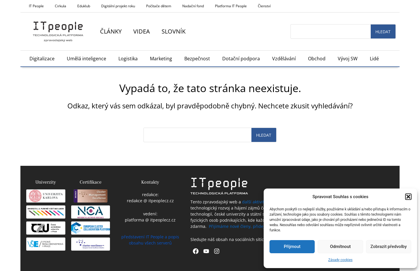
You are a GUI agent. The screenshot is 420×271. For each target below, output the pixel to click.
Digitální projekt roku (118, 5)
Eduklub (83, 5)
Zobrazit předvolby (388, 246)
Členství (264, 5)
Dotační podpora (241, 58)
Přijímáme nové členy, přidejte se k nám (248, 226)
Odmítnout (340, 246)
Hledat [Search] (383, 31)
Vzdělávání (284, 58)
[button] (408, 197)
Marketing (161, 58)
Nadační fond (193, 5)
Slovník (174, 31)
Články (111, 31)
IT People (36, 5)
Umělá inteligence (86, 58)
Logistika (128, 58)
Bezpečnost (197, 58)
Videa (141, 31)
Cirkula (60, 5)
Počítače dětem (158, 5)
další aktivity (254, 202)
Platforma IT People (231, 5)
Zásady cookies (340, 260)
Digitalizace (42, 58)
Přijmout (292, 246)
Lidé (374, 58)
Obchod (317, 58)
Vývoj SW (348, 58)
